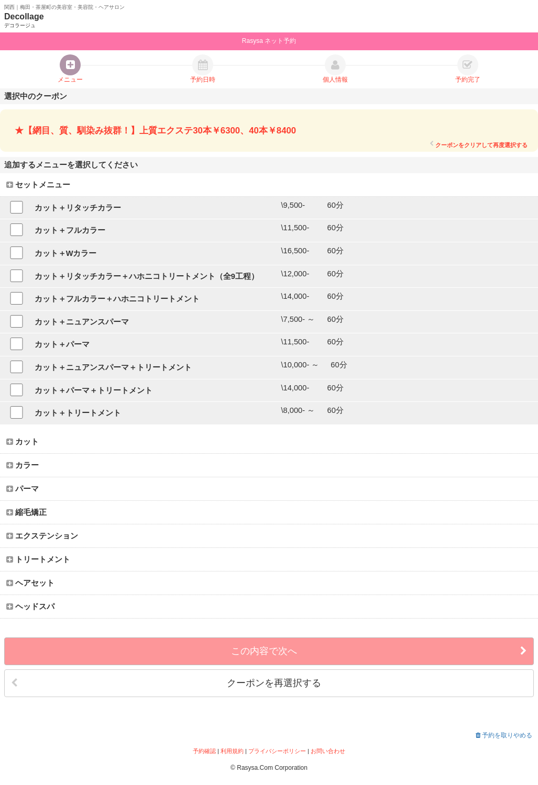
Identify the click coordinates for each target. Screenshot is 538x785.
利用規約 (232, 751)
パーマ (22, 488)
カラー (22, 465)
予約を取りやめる (504, 735)
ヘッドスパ (30, 606)
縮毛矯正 (26, 512)
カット (22, 441)
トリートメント (38, 559)
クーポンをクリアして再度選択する (479, 144)
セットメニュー (38, 184)
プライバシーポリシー (277, 751)
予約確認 (204, 751)
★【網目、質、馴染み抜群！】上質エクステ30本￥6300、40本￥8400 (155, 131)
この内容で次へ (379, 651)
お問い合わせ (328, 751)
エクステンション (42, 535)
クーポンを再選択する (166, 683)
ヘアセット (30, 583)
